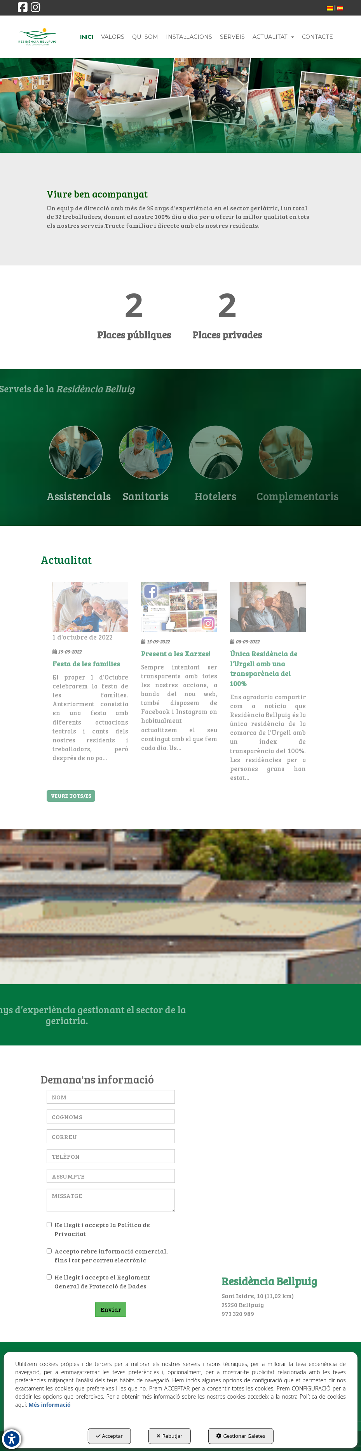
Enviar (110, 1309)
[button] (23, 9)
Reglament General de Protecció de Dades (102, 1281)
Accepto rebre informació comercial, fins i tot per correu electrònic (107, 1255)
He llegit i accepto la (98, 1229)
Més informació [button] (49, 1404)
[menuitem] (330, 7)
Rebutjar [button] (170, 1435)
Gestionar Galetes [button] (240, 1435)
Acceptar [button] (109, 1435)
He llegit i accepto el (98, 1281)
